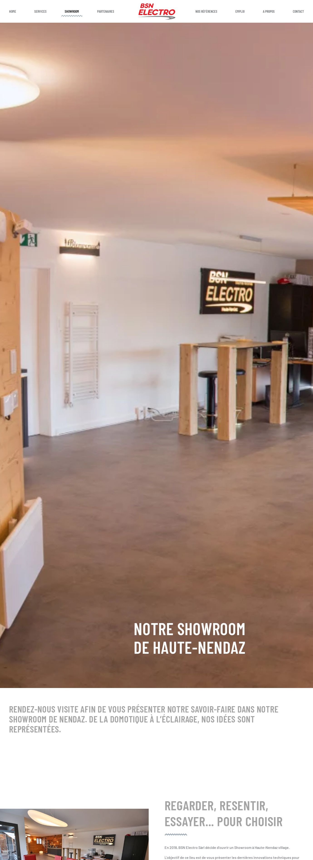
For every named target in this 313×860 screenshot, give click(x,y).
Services (40, 11)
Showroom (72, 11)
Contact (298, 11)
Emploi (240, 11)
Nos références (206, 11)
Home (12, 11)
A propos (269, 11)
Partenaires (105, 11)
